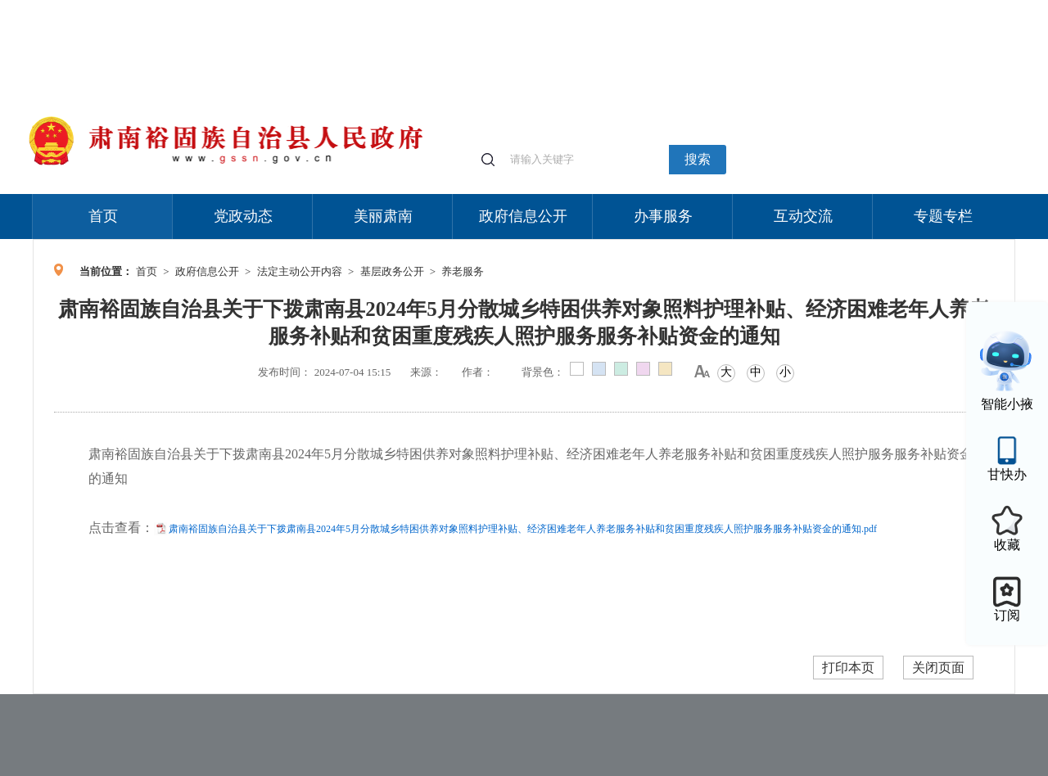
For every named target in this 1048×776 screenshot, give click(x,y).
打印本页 (848, 667)
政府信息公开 (523, 216)
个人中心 (753, 9)
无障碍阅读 (894, 8)
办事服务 (663, 216)
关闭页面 (938, 667)
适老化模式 (820, 8)
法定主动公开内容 (299, 271)
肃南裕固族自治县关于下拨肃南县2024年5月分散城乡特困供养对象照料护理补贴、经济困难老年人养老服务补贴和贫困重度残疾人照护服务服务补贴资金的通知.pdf (523, 529)
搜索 (697, 159)
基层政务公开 (392, 271)
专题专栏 (943, 216)
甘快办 (1007, 474)
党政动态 (243, 216)
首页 (103, 216)
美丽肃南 (383, 216)
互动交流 (803, 216)
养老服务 (462, 271)
